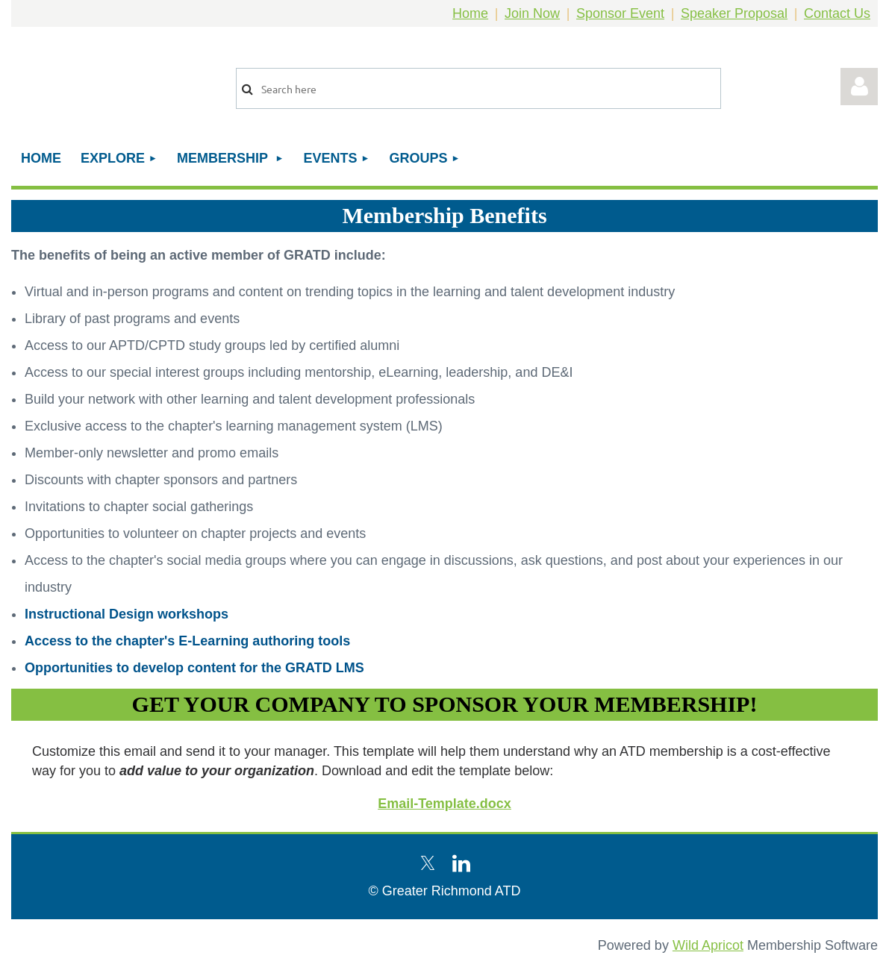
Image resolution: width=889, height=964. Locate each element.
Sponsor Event (620, 13)
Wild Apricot (708, 945)
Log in (859, 86)
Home (470, 13)
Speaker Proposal (734, 13)
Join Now (532, 13)
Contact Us (837, 13)
